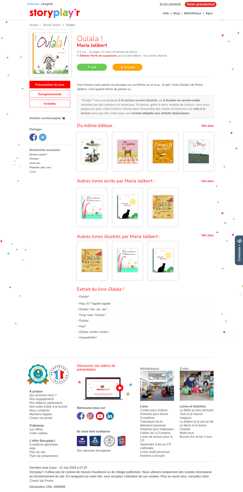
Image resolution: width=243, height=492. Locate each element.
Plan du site (37, 452)
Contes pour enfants (153, 410)
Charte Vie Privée (41, 480)
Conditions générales (43, 444)
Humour (34, 158)
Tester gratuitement (201, 4)
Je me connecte (170, 3)
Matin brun (187, 433)
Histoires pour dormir (154, 414)
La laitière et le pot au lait (197, 421)
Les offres (36, 429)
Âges (209, 13)
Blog (176, 13)
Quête (32, 171)
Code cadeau (38, 433)
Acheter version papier (47, 118)
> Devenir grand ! (49, 25)
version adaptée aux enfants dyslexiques (160, 113)
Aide (166, 13)
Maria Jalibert (92, 45)
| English (46, 3)
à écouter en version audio (181, 100)
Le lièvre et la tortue (193, 425)
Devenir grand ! (38, 154)
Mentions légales (40, 414)
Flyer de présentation (43, 455)
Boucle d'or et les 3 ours (196, 436)
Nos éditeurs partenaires (45, 402)
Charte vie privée (40, 418)
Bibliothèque (192, 13)
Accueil (33, 25)
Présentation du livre (49, 85)
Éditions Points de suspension (98, 55)
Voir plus (207, 126)
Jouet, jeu (34, 163)
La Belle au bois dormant (196, 410)
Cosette (185, 429)
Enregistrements (50, 94)
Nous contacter (39, 410)
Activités (50, 104)
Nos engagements (41, 399)
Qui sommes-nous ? (43, 395)
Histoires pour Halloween (157, 429)
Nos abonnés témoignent (94, 450)
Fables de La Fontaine (155, 433)
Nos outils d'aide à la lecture (48, 406)
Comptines (147, 417)
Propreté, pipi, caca (40, 167)
